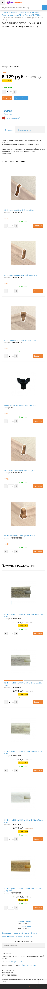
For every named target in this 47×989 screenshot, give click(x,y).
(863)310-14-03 (23, 924)
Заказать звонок (23, 921)
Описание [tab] (9, 130)
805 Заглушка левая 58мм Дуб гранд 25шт (20, 470)
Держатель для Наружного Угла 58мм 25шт (20, 405)
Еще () (6, 218)
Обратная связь (23, 926)
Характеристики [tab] (24, 130)
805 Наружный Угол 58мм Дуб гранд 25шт (19, 536)
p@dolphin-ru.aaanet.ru (27, 965)
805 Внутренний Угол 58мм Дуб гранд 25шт (20, 340)
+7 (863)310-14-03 (15, 962)
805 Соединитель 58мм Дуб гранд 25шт (19, 210)
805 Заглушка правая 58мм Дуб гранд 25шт (20, 275)
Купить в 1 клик (21, 98)
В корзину (7, 98)
